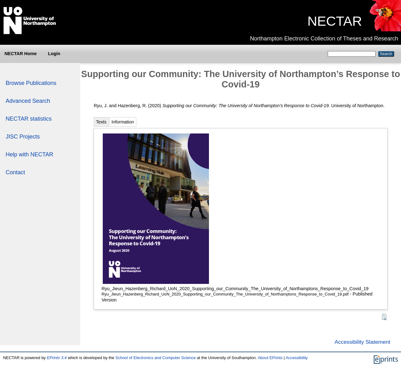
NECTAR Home (20, 53)
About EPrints (270, 357)
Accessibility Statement (362, 342)
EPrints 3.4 (56, 357)
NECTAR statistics (29, 119)
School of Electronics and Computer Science (155, 357)
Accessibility (297, 357)
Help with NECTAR (29, 154)
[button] (384, 317)
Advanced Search (28, 101)
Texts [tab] (101, 121)
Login (54, 53)
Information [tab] (123, 121)
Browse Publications (31, 83)
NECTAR (334, 21)
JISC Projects (23, 136)
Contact (15, 172)
